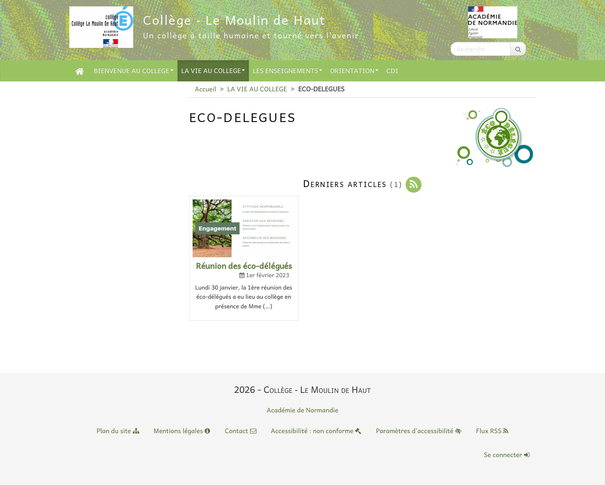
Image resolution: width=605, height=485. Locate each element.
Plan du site (118, 431)
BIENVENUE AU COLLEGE (133, 70)
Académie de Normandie (303, 410)
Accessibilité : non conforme (316, 431)
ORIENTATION (354, 70)
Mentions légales (182, 431)
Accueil (205, 89)
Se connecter (506, 455)
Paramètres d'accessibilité (418, 431)
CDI (392, 70)
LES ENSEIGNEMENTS (287, 70)
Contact (240, 431)
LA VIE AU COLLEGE (213, 70)
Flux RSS (492, 431)
